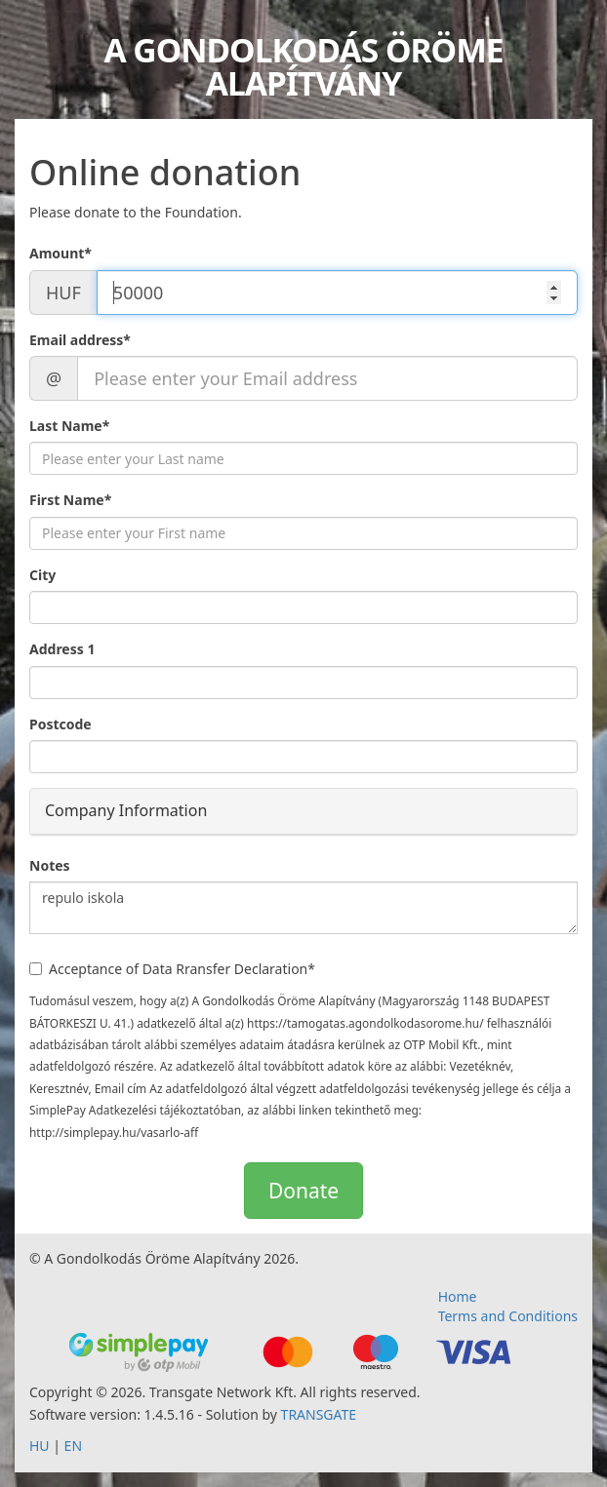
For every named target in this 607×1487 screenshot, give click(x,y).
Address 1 (62, 649)
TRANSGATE (319, 1414)
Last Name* (69, 425)
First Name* (70, 499)
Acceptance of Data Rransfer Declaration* (172, 968)
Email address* (80, 340)
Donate (303, 1190)
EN (73, 1445)
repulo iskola (303, 907)
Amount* (60, 253)
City (42, 575)
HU (39, 1445)
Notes (49, 865)
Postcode (60, 724)
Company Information (126, 810)
